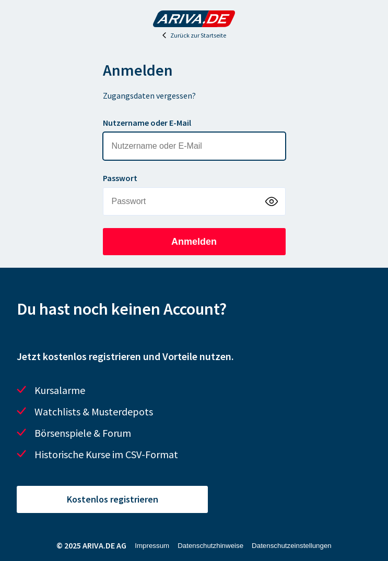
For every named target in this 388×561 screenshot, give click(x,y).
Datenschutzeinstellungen (292, 546)
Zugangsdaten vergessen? (149, 95)
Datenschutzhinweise (210, 546)
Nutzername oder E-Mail (147, 122)
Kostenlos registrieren (112, 499)
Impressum (152, 546)
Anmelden (194, 241)
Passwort (120, 178)
